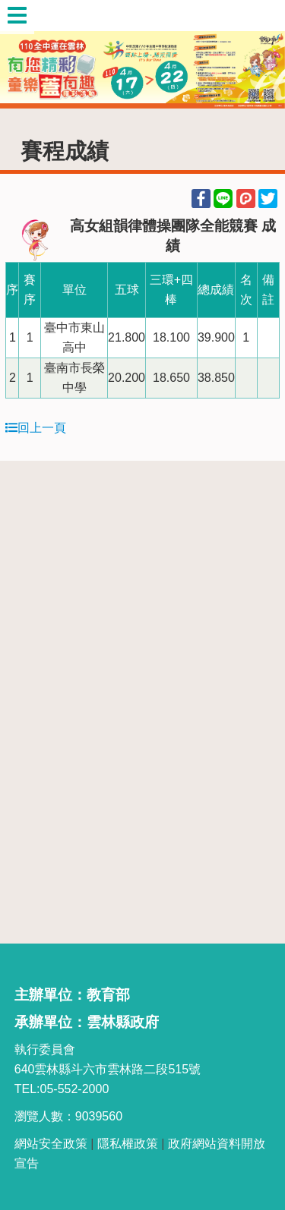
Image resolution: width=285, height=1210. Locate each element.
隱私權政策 (127, 1143)
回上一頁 (35, 427)
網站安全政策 (50, 1143)
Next (258, 54)
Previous (26, 54)
